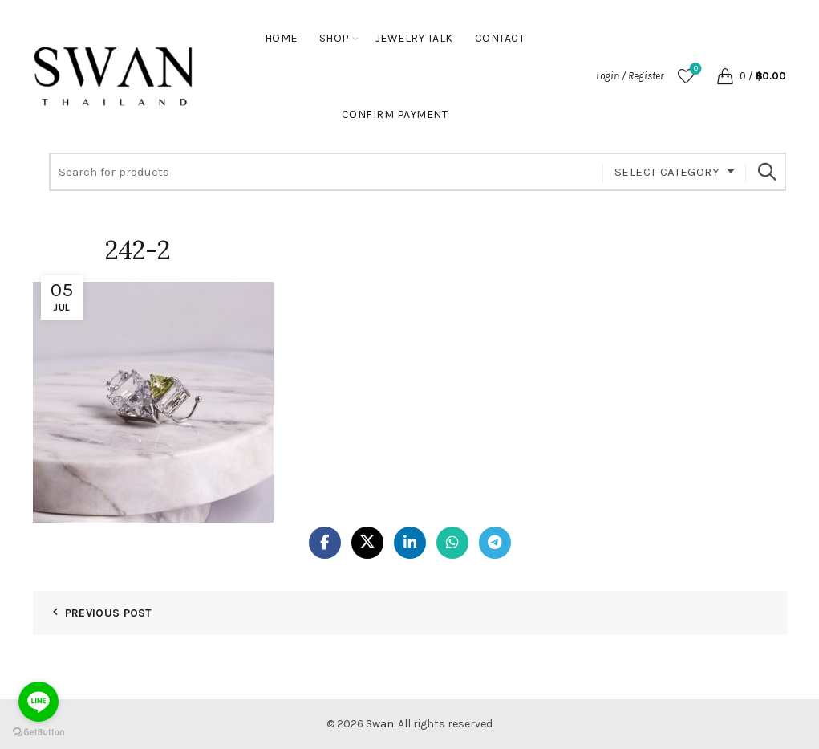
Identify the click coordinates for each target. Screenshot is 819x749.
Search (766, 171)
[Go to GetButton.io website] (38, 732)
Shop (334, 38)
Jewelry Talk (414, 38)
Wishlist (694, 69)
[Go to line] (38, 702)
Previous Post (108, 613)
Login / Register (629, 76)
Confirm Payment (395, 114)
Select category (667, 172)
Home (281, 38)
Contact (500, 38)
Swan (380, 724)
